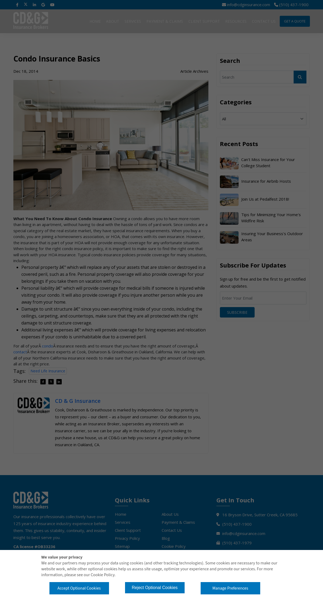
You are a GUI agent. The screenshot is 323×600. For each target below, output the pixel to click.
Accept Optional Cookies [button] (79, 588)
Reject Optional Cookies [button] (155, 587)
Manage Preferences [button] (230, 588)
